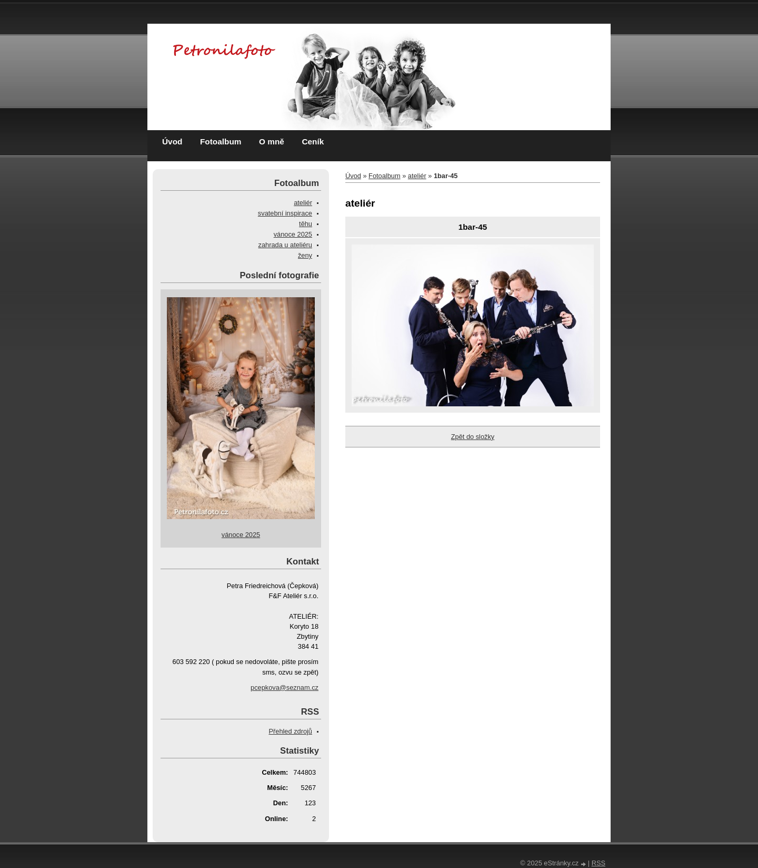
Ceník (313, 141)
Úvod (172, 141)
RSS (598, 863)
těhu (305, 224)
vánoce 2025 (293, 234)
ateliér (417, 176)
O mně (271, 141)
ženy (305, 255)
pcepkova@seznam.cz (284, 687)
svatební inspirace (285, 213)
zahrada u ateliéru (285, 245)
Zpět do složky (473, 437)
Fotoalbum (221, 141)
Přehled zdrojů (290, 731)
